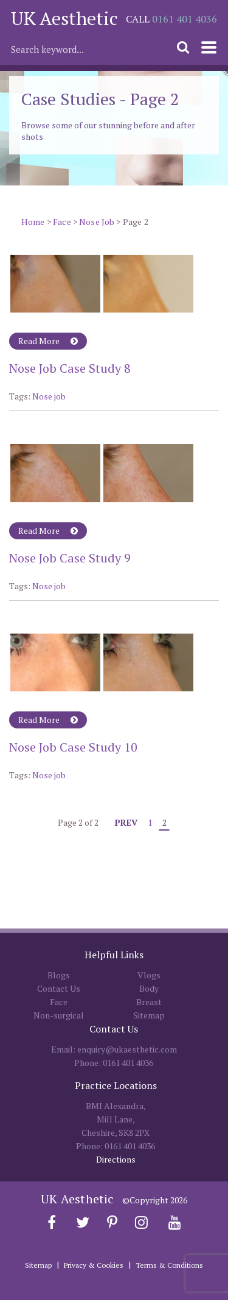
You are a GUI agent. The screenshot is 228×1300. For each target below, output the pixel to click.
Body (149, 988)
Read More (48, 341)
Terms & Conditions (169, 1265)
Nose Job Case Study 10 (73, 747)
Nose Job (96, 221)
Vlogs (149, 975)
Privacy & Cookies (93, 1265)
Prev (126, 822)
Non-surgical (58, 1015)
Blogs (58, 975)
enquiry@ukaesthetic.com (127, 1049)
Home (33, 221)
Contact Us (58, 988)
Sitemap (149, 1015)
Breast (149, 1002)
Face (62, 221)
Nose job (49, 396)
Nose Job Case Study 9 (70, 558)
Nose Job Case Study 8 (70, 368)
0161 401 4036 (184, 19)
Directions (116, 1159)
